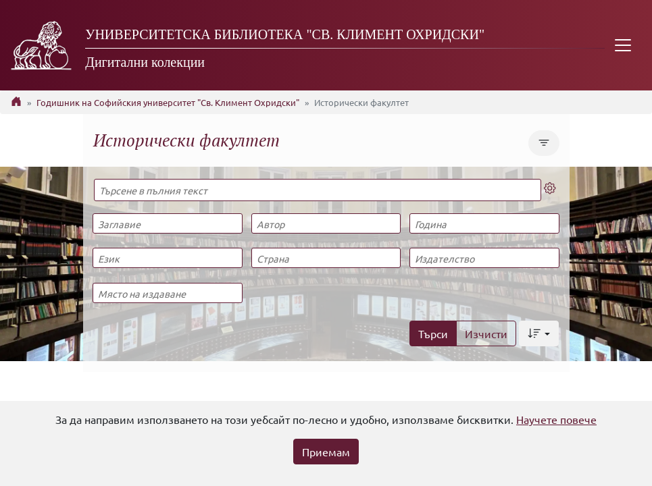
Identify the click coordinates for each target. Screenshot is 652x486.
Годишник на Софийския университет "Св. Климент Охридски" (167, 102)
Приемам (326, 451)
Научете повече (556, 419)
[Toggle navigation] (623, 45)
